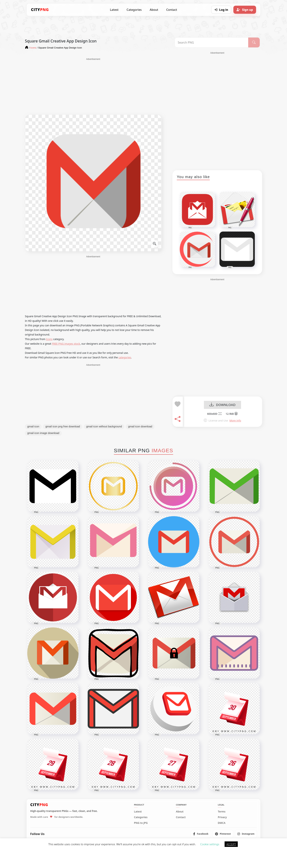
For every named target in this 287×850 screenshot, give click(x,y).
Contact (171, 10)
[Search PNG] (211, 42)
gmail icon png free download (62, 426)
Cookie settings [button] (209, 844)
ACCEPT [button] (231, 844)
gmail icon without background (104, 426)
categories (124, 357)
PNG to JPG (141, 823)
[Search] (254, 42)
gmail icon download (140, 426)
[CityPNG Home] (40, 9)
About (154, 10)
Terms (221, 811)
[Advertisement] (93, 86)
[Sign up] (244, 10)
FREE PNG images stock (66, 343)
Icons (49, 339)
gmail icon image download (43, 433)
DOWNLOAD (222, 405)
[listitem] (201, 834)
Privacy (222, 817)
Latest (114, 10)
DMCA (221, 823)
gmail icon (33, 426)
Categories (133, 10)
